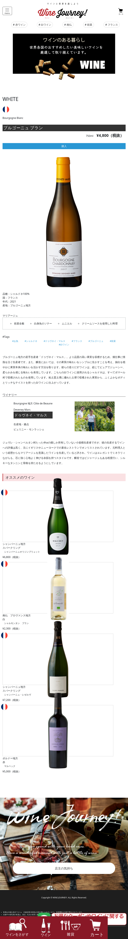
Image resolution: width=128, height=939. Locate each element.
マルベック (9, 766)
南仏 (69, 24)
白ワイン (46, 24)
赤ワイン (20, 24)
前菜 (89, 24)
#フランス (77, 341)
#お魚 (15, 341)
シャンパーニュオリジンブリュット (22, 551)
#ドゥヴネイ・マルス (54, 341)
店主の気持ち (64, 868)
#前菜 (113, 341)
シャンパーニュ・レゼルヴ (17, 694)
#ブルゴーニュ (96, 341)
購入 (64, 146)
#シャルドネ (31, 341)
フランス (113, 24)
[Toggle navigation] (7, 11)
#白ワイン (64, 344)
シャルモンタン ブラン (16, 623)
